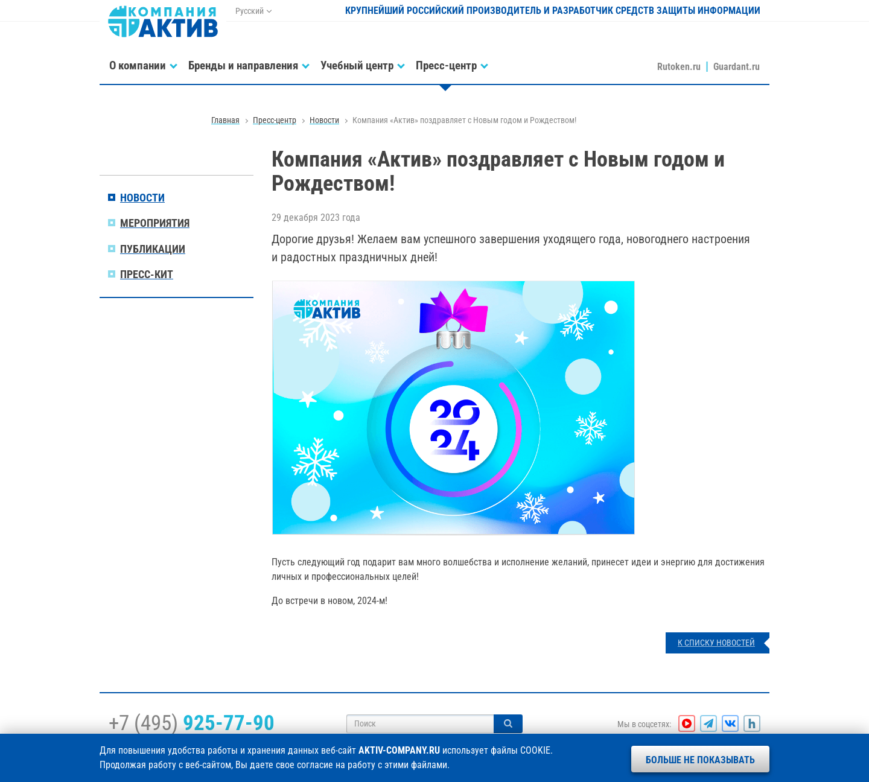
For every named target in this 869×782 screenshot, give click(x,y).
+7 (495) (192, 723)
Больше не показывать (700, 760)
